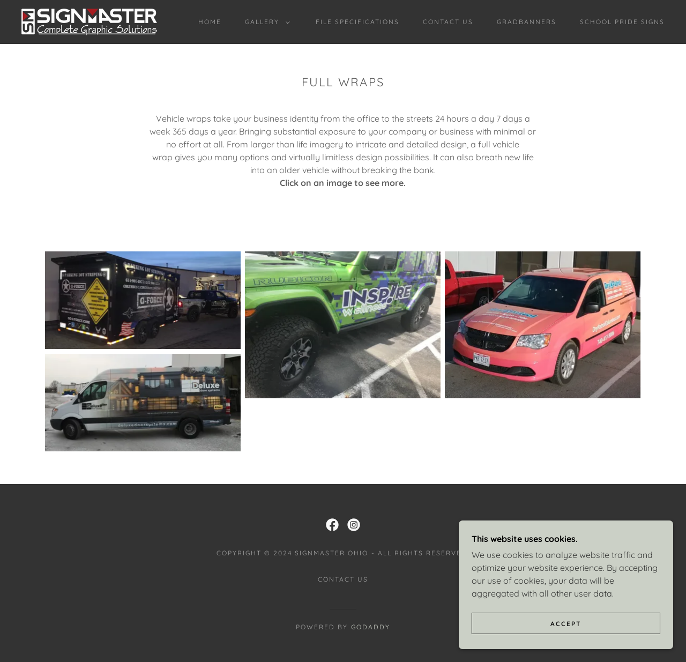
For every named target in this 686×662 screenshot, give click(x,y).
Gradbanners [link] (526, 22)
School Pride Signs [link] (622, 22)
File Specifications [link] (357, 22)
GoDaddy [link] (370, 627)
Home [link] (209, 22)
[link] (89, 21)
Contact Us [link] (448, 22)
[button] (265, 22)
